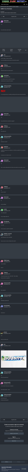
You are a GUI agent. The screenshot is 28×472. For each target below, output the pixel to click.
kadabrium (6, 146)
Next (24, 16)
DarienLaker (6, 20)
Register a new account (14, 433)
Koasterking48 (7, 305)
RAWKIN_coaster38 (8, 233)
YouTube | (14, 6)
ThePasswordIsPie (7, 85)
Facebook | (10, 6)
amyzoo (5, 332)
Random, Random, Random (11, 12)
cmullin (5, 209)
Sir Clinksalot (6, 221)
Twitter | (7, 6)
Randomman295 (7, 282)
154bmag (6, 65)
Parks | (5, 6)
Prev (3, 16)
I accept (24, 468)
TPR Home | (2, 6)
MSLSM (3, 11)
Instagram (17, 6)
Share (6, 462)
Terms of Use (4, 468)
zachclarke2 (6, 75)
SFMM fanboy (6, 260)
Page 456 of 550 (14, 16)
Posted (7, 22)
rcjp (4, 54)
